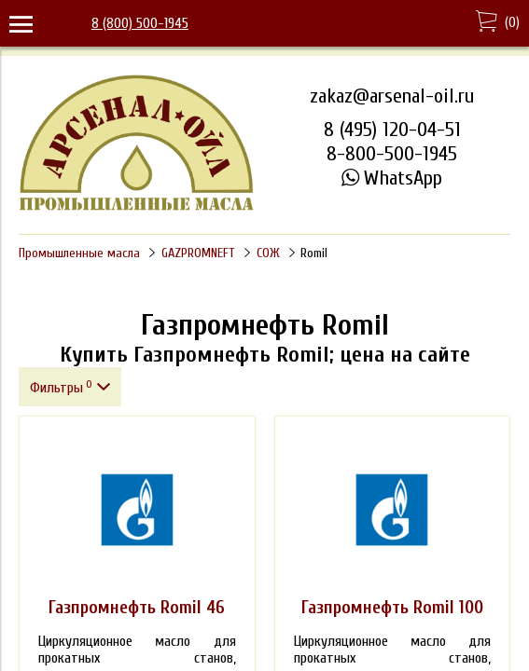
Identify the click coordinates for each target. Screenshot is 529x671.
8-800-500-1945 (392, 154)
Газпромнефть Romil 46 (137, 607)
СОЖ (268, 253)
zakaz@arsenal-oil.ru (392, 96)
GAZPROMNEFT (198, 253)
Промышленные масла (79, 253)
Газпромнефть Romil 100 (392, 607)
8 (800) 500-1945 (139, 23)
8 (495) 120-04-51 (392, 129)
